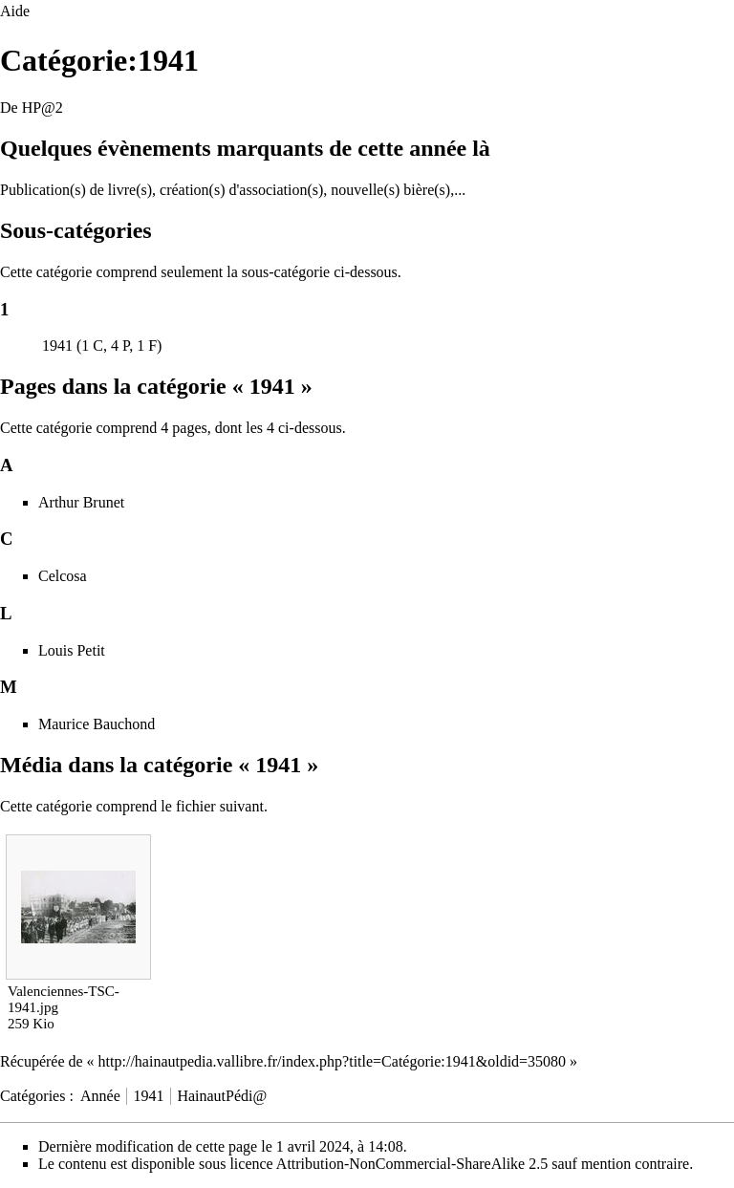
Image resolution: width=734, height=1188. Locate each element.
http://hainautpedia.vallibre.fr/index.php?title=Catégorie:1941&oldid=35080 (332, 1061)
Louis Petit (71, 650)
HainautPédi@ (222, 1096)
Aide (15, 11)
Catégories (32, 1096)
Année (100, 1096)
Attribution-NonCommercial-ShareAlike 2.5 (412, 1164)
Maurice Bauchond (96, 724)
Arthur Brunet (81, 502)
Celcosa (62, 576)
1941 (57, 345)
